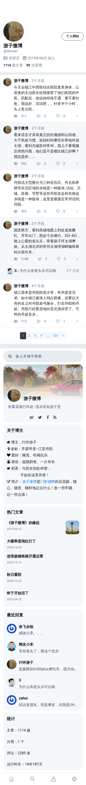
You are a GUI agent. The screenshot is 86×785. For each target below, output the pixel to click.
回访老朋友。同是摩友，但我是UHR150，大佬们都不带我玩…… (49, 705)
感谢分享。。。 (31, 633)
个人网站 (72, 36)
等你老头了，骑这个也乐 (39, 651)
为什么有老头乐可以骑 (37, 687)
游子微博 (21, 80)
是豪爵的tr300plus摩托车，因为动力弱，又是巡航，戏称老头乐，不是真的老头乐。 (49, 669)
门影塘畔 (47, 481)
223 (55, 335)
